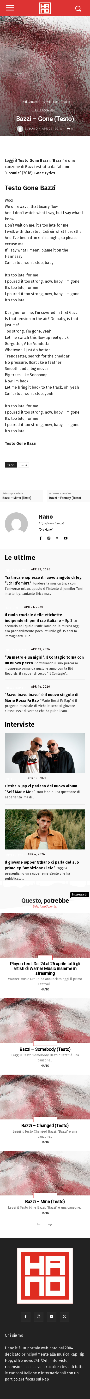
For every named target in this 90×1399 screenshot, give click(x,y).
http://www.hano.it (51, 523)
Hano (33, 128)
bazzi (23, 465)
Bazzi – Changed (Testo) (45, 1125)
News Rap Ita (16, 570)
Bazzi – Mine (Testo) (45, 1201)
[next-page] (50, 1224)
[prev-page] (38, 1224)
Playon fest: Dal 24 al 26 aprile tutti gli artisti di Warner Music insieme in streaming (45, 968)
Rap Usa (45, 958)
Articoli (13, 608)
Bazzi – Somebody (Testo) (45, 1049)
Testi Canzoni (29, 102)
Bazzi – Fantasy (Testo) (65, 498)
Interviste (14, 779)
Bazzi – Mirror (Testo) (16, 498)
